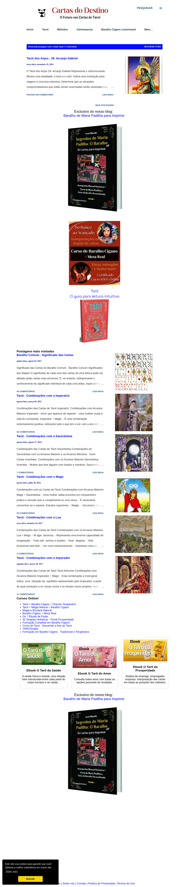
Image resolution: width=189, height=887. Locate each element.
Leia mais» (108, 95)
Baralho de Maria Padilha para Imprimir (94, 116)
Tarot (45, 29)
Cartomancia (85, 29)
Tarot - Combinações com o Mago (40, 476)
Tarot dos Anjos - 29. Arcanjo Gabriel (52, 58)
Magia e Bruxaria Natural (37, 610)
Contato (81, 883)
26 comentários (26, 432)
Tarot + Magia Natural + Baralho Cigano (46, 607)
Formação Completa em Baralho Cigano (46, 622)
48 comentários (26, 391)
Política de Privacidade (101, 883)
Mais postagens (104, 105)
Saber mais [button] (11, 871)
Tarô (94, 291)
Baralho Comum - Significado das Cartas (45, 355)
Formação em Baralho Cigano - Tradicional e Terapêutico (56, 631)
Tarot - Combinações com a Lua (39, 517)
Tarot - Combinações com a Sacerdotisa (44, 436)
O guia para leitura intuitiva (94, 296)
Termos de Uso (126, 883)
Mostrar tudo (152, 47)
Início (30, 29)
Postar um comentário (40, 95)
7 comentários (25, 472)
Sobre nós (69, 883)
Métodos (62, 29)
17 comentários (26, 594)
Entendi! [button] (30, 879)
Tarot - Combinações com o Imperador (43, 557)
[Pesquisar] (144, 8)
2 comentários (25, 553)
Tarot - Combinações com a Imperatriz (43, 395)
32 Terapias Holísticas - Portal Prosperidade (48, 619)
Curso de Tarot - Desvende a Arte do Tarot (47, 625)
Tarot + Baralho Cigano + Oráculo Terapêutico (49, 604)
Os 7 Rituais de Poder (35, 616)
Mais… (148, 29)
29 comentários (26, 513)
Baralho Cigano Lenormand (118, 29)
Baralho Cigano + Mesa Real (39, 613)
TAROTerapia (30, 628)
